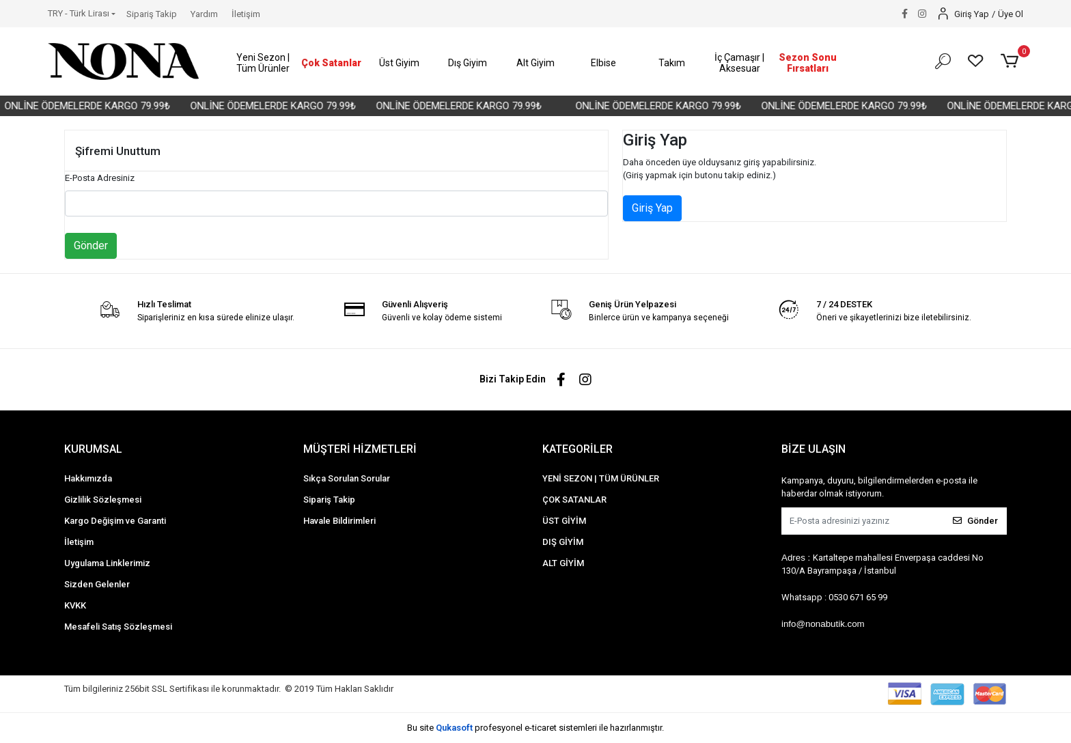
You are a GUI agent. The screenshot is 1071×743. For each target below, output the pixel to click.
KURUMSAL (93, 449)
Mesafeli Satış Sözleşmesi (118, 626)
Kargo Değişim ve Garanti (115, 521)
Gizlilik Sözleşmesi (102, 499)
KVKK (75, 605)
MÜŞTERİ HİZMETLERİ (360, 449)
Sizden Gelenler (97, 584)
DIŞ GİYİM (562, 542)
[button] (264, 63)
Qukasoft (454, 728)
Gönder (91, 245)
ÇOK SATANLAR (574, 499)
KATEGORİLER (577, 449)
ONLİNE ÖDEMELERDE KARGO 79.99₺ (98, 106)
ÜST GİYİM (564, 521)
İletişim (246, 14)
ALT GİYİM (563, 563)
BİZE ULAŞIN (813, 449)
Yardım (204, 14)
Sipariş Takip (151, 14)
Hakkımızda (88, 478)
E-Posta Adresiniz (100, 178)
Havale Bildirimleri (339, 521)
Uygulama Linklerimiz (107, 563)
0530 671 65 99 (858, 597)
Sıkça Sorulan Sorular (346, 478)
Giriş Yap (652, 207)
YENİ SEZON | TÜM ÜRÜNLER (600, 478)
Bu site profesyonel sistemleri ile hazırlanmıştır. (535, 728)
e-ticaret (541, 728)
